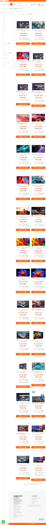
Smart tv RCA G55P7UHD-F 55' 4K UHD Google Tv (23, 372)
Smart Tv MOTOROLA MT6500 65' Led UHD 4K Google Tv (23, 217)
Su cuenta (34, 496)
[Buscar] (19, 4)
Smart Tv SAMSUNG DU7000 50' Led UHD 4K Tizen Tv (23, 124)
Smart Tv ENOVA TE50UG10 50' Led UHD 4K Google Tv (38, 124)
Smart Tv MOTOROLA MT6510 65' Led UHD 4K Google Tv (23, 310)
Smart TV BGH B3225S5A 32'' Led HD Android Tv (38, 62)
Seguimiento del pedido (36, 498)
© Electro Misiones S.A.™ (32, 523)
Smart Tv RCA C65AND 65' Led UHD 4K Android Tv (38, 93)
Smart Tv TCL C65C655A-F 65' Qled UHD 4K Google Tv (38, 341)
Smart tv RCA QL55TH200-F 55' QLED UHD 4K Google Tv (38, 31)
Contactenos (15, 504)
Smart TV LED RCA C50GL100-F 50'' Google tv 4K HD (38, 434)
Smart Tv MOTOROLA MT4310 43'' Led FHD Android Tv (38, 310)
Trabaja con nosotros (17, 506)
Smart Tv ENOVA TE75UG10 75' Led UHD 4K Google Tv (23, 155)
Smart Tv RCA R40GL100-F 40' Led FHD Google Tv (23, 403)
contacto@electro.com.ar (18, 503)
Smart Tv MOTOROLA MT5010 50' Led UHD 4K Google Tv (23, 341)
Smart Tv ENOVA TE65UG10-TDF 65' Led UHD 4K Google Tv (38, 155)
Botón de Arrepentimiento (34, 505)
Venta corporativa (16, 511)
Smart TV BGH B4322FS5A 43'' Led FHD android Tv (23, 93)
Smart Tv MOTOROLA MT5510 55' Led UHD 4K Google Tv (23, 465)
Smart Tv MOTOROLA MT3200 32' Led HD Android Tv (23, 62)
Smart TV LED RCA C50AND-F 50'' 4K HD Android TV (23, 31)
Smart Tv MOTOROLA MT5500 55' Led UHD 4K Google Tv (23, 186)
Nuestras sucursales (17, 507)
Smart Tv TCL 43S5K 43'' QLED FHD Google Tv (23, 248)
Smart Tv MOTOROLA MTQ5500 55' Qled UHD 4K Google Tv (38, 186)
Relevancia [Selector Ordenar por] (36, 14)
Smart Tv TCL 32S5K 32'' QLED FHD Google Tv (38, 248)
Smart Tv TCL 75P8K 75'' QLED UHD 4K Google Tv (38, 279)
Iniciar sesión (34, 499)
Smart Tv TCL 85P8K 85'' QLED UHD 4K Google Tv (23, 279)
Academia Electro (16, 509)
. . (3, 521)
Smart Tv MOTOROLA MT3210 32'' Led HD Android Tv (23, 434)
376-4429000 (19, 500)
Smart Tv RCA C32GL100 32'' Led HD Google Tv (38, 465)
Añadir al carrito (23, 43)
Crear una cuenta (35, 501)
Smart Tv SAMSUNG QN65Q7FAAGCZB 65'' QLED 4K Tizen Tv (38, 372)
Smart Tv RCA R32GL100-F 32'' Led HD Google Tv (38, 217)
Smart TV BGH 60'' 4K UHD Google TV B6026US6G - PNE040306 (38, 403)
